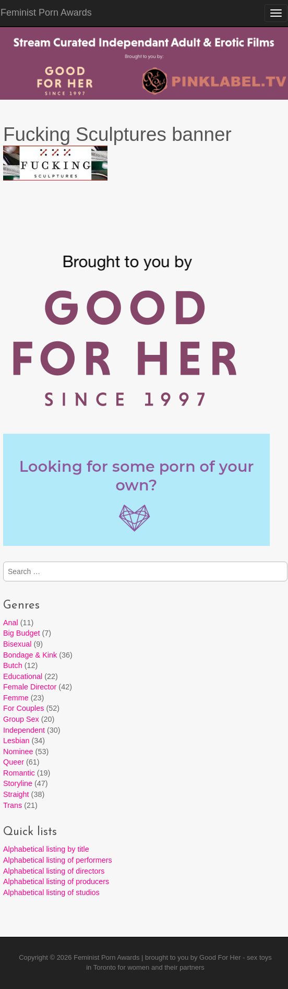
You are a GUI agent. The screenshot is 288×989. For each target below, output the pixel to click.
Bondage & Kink (30, 655)
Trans (12, 805)
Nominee (18, 751)
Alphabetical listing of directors (53, 871)
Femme (16, 698)
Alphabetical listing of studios (51, 892)
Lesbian (16, 740)
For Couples (23, 708)
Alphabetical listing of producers (56, 881)
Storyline (17, 783)
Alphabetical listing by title (46, 849)
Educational (22, 676)
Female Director (29, 687)
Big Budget (21, 633)
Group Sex (21, 719)
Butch (12, 665)
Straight (16, 794)
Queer (13, 762)
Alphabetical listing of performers (57, 860)
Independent (24, 730)
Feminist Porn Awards (106, 957)
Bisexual (17, 644)
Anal (10, 622)
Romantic (19, 773)
